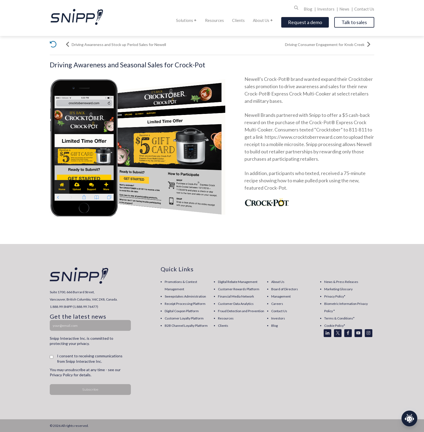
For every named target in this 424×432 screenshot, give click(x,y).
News (344, 8)
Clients (238, 20)
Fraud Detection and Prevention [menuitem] (241, 311)
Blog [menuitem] (274, 326)
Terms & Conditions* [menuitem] (339, 318)
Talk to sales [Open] (354, 22)
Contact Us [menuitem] (279, 311)
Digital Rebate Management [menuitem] (237, 282)
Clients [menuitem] (223, 326)
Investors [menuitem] (278, 318)
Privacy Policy (61, 374)
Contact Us (364, 8)
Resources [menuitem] (226, 318)
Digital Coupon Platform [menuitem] (182, 311)
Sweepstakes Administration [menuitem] (185, 296)
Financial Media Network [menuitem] (236, 296)
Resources (214, 20)
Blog (308, 8)
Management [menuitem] (281, 296)
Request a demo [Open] (305, 22)
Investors (326, 8)
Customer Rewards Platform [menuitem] (238, 289)
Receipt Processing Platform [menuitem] (185, 304)
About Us (263, 20)
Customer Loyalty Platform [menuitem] (184, 318)
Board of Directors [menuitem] (284, 289)
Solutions (186, 20)
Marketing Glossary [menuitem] (338, 289)
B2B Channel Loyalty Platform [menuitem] (186, 326)
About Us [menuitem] (277, 282)
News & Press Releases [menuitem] (341, 282)
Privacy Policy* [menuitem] (334, 296)
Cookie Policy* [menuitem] (334, 326)
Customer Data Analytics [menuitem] (236, 304)
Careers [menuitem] (277, 304)
